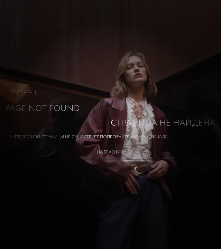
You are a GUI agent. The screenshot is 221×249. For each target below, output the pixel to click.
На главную (110, 152)
